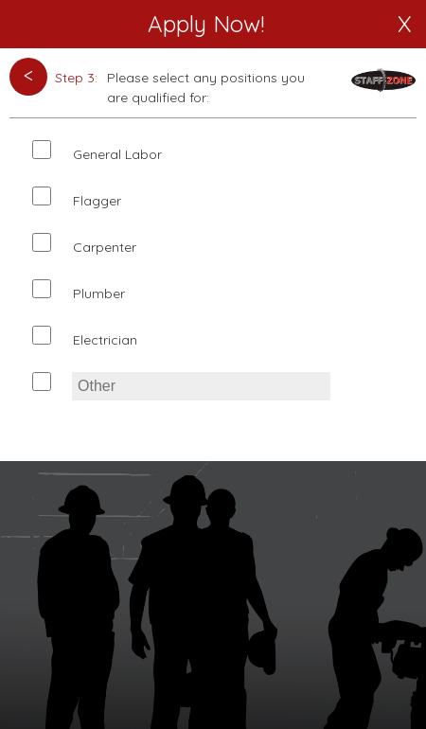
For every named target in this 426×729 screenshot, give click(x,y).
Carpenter (104, 247)
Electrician (105, 339)
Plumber (99, 293)
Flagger (97, 200)
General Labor (117, 154)
